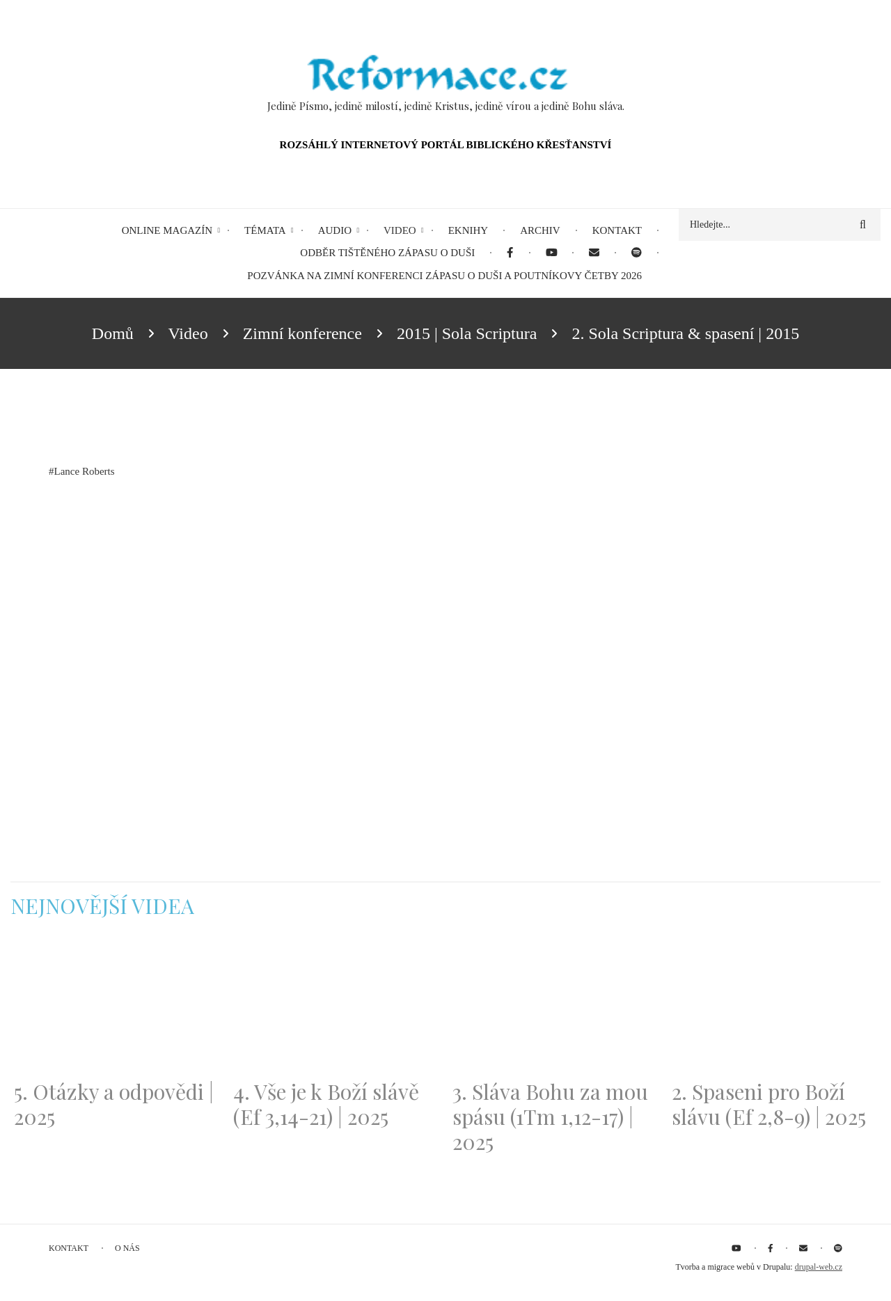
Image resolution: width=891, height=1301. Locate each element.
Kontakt (68, 1248)
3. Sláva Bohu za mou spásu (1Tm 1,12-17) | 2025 (550, 1116)
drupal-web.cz (818, 1267)
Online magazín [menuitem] (167, 230)
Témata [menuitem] (265, 230)
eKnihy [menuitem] (468, 230)
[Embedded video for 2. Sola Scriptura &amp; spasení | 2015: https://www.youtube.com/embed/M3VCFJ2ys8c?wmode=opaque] (205, 624)
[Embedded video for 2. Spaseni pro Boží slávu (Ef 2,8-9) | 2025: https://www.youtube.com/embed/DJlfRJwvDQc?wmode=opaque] (774, 1007)
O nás (127, 1248)
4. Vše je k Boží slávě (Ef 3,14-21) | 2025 (326, 1104)
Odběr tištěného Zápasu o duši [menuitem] (387, 252)
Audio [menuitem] (335, 230)
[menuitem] (510, 253)
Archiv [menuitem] (540, 230)
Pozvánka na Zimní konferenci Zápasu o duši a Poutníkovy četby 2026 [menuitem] (444, 275)
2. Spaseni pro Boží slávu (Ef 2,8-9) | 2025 (769, 1104)
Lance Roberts (84, 471)
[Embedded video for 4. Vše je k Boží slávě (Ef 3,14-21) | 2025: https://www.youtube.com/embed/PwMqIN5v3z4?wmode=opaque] (336, 1007)
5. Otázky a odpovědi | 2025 (114, 1104)
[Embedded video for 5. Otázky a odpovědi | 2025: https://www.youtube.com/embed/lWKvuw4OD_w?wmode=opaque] (116, 1007)
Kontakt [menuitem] (617, 230)
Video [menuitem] (400, 230)
